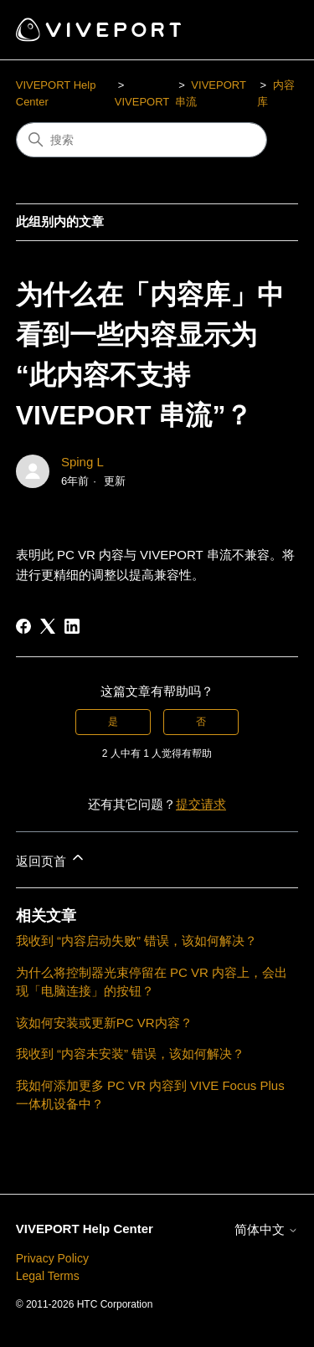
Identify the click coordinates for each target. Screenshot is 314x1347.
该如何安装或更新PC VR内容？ (104, 1022)
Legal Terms (48, 1276)
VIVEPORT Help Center (84, 1228)
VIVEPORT (142, 101)
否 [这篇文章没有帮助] (201, 721)
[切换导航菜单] (268, 30)
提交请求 (201, 804)
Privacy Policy (52, 1258)
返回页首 (51, 858)
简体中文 (266, 1229)
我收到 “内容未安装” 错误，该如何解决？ (130, 1053)
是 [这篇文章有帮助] (113, 721)
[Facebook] (23, 626)
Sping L (82, 462)
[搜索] (141, 140)
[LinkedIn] (72, 626)
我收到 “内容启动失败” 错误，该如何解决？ (136, 940)
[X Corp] (47, 626)
